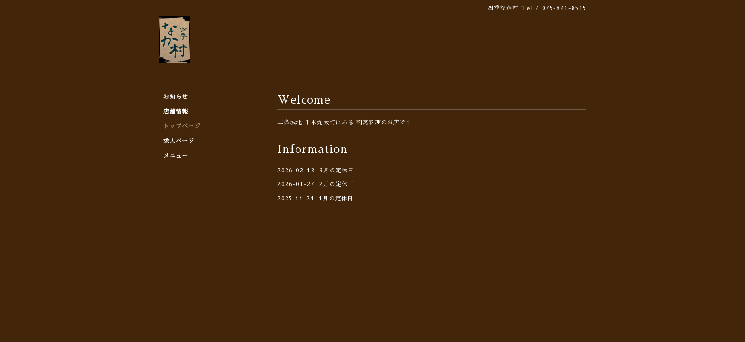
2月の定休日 (336, 184)
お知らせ (175, 97)
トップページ (182, 126)
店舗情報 (175, 111)
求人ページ (178, 141)
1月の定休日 (336, 198)
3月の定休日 (336, 170)
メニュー (175, 156)
